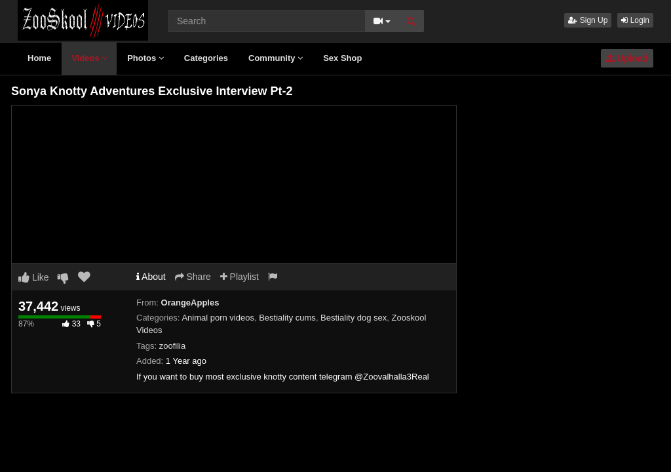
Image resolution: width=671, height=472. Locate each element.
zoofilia (172, 346)
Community (275, 58)
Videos (89, 58)
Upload (627, 58)
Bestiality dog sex (353, 318)
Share (193, 276)
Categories (206, 58)
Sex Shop (342, 58)
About (151, 276)
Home (39, 58)
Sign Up (587, 20)
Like (33, 277)
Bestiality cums (287, 318)
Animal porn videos (218, 318)
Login (635, 20)
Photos (145, 58)
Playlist (239, 276)
